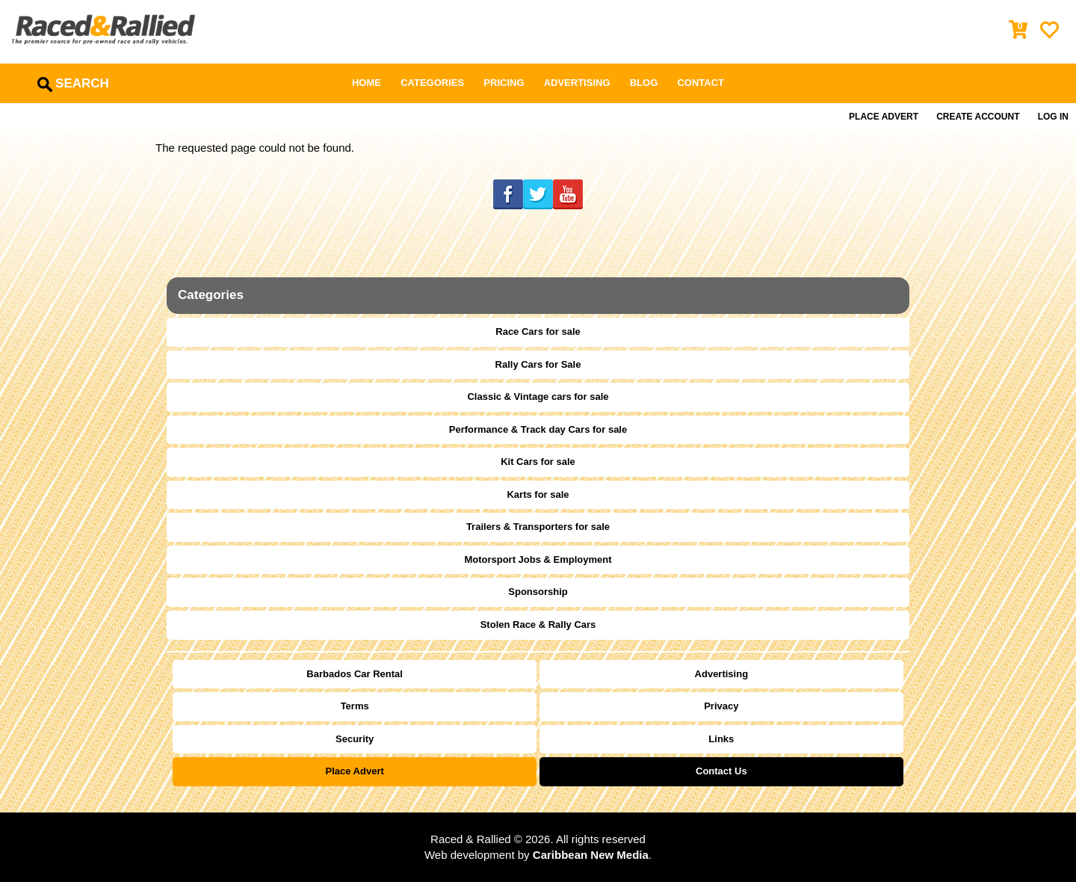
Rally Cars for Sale (538, 364)
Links (721, 738)
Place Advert (883, 116)
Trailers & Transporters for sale (538, 526)
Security (355, 738)
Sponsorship (537, 591)
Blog (644, 82)
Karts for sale (538, 494)
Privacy (721, 706)
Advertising (577, 82)
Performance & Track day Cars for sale (538, 429)
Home (366, 82)
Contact (700, 82)
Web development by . (538, 854)
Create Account (977, 116)
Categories (432, 82)
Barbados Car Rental (354, 673)
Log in (1053, 116)
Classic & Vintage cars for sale (537, 396)
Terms (355, 706)
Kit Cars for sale (538, 461)
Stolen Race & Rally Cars (538, 624)
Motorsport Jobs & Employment (537, 559)
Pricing (503, 82)
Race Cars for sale (537, 331)
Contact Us (721, 771)
